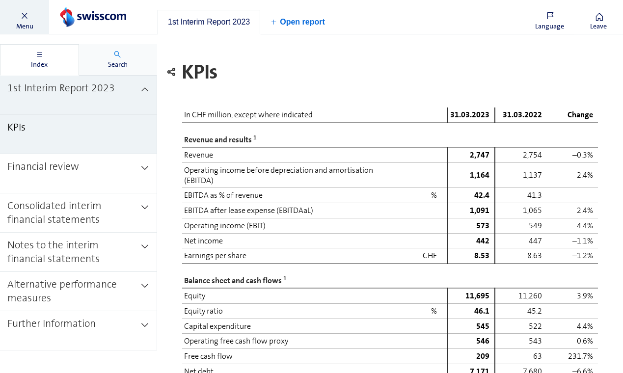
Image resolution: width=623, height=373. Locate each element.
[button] (24, 17)
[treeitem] (78, 95)
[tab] (209, 22)
